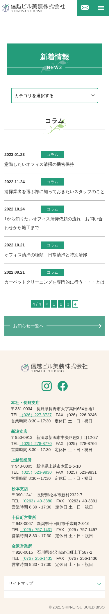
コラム (52, 154)
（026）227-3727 (35, 415)
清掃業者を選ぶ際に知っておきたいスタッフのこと (54, 191)
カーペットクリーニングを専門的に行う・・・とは (54, 281)
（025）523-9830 (35, 472)
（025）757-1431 (36, 529)
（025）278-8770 (35, 443)
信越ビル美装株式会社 (33, 8)
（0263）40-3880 (36, 501)
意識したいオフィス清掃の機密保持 (39, 164)
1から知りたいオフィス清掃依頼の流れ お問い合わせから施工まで (53, 223)
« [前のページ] (47, 303)
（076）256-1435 (36, 558)
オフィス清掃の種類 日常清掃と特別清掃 (45, 254)
